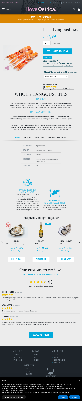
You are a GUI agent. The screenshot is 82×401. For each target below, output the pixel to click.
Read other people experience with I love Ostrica (58, 88)
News (26, 369)
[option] (41, 158)
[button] (79, 380)
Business (35, 360)
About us (15, 355)
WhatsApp (48, 3)
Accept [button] (74, 397)
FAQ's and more (17, 357)
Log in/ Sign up (66, 3)
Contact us (56, 363)
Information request (58, 360)
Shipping (55, 357)
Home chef (18, 3)
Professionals (17, 360)
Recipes (27, 371)
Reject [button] (63, 397)
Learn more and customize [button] (14, 397)
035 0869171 (41, 3)
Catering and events (7, 3)
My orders (77, 3)
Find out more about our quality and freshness (58, 65)
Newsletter (28, 374)
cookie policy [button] (59, 386)
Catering (35, 355)
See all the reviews (41, 335)
